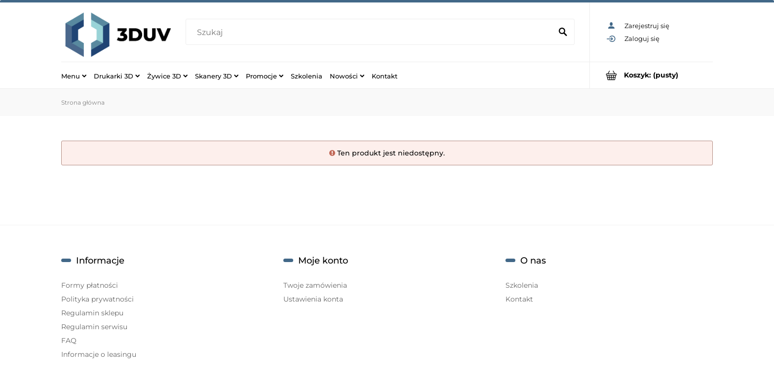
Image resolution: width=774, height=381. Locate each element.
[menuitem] (73, 75)
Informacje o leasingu (98, 354)
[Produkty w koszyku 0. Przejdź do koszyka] (651, 75)
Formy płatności (89, 285)
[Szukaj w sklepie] (370, 32)
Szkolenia (521, 285)
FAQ (69, 340)
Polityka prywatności (97, 299)
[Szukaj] (562, 32)
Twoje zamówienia (315, 285)
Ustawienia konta (313, 299)
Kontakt (519, 299)
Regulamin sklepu (92, 312)
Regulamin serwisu (94, 326)
